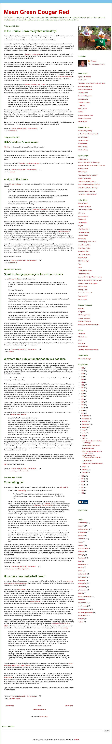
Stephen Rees (83, 235)
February (85, 469)
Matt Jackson (82, 172)
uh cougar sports (14, 698)
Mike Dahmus (82, 147)
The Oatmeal (82, 337)
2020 (82, 385)
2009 (82, 476)
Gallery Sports (83, 159)
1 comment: (32, 566)
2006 (82, 484)
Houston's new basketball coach (24, 576)
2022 (82, 379)
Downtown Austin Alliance (40, 209)
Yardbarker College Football (87, 194)
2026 (82, 368)
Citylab (80, 226)
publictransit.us (83, 216)
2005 (82, 487)
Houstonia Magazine (85, 96)
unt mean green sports (85, 612)
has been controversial (32, 54)
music (80, 571)
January (85, 472)
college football (83, 529)
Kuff (5, 464)
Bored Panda (82, 299)
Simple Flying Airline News (87, 242)
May (84, 435)
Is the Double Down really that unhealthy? (30, 31)
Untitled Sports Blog (84, 178)
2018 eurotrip (82, 523)
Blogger (76, 739)
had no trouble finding (65, 76)
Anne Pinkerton (83, 137)
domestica (81, 539)
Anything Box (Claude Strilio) (87, 283)
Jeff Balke (81, 105)
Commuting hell (14, 482)
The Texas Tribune (84, 254)
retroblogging (82, 606)
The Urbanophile (83, 232)
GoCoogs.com (83, 168)
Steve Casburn (83, 140)
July (83, 430)
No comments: (33, 128)
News (85, 89)
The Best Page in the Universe (88, 349)
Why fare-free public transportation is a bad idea (35, 358)
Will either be (8, 147)
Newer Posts (10, 706)
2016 (82, 396)
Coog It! (81, 308)
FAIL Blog (81, 343)
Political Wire (82, 258)
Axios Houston (83, 93)
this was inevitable (15, 184)
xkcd (79, 340)
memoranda (82, 564)
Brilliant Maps (82, 286)
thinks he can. (8, 677)
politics (80, 593)
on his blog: (64, 628)
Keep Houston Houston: (19, 414)
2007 (82, 481)
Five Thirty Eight (83, 261)
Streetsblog (82, 219)
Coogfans (81, 312)
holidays (81, 555)
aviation (11, 351)
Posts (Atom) (43, 716)
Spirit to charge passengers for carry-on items (33, 274)
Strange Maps (82, 290)
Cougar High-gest (84, 318)
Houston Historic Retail (85, 115)
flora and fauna (83, 548)
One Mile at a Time (84, 245)
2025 (82, 371)
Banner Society (86, 191)
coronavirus (82, 532)
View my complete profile (96, 64)
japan (80, 561)
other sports (82, 583)
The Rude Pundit (83, 274)
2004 (82, 490)
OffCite (80, 112)
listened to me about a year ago (29, 163)
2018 (82, 391)
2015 (82, 399)
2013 (82, 405)
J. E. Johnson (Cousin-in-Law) (88, 134)
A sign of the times (16, 179)
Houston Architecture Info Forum (88, 324)
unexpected (22, 589)
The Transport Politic (85, 210)
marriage (47, 503)
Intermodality (82, 121)
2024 (82, 374)
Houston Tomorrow (84, 118)
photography (82, 590)
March (84, 467)
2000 (82, 493)
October (85, 421)
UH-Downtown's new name (21, 142)
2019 (82, 388)
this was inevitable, (15, 279)
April (84, 438)
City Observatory (83, 229)
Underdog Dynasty (87, 188)
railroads (81, 599)
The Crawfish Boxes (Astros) (87, 175)
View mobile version (39, 709)
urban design (82, 615)
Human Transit (83, 203)
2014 (82, 402)
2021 (82, 382)
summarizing (22, 490)
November (86, 418)
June (84, 433)
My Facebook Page (84, 359)
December (86, 416)
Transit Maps (82, 222)
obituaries (81, 580)
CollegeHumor (83, 346)
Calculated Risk (83, 251)
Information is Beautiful (85, 293)
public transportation (22, 471)
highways (12, 569)
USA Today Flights (84, 248)
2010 (82, 413)
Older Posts (69, 706)
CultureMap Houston (85, 86)
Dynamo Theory (86, 181)
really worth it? (63, 487)
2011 (82, 410)
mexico (80, 567)
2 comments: (32, 349)
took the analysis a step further (35, 84)
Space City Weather (84, 77)
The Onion (81, 333)
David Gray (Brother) (85, 131)
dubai (80, 542)
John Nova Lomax (84, 102)
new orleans (82, 577)
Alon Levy (81, 213)
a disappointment (35, 601)
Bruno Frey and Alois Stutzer (43, 505)
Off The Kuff (82, 80)
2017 (82, 393)
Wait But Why (82, 296)
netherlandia (82, 574)
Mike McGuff (82, 109)
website (80, 622)
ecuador (81, 545)
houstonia (12, 172)
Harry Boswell (82, 143)
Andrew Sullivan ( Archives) (90, 280)
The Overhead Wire (84, 206)
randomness (13, 131)
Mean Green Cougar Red (36, 12)
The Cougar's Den (84, 315)
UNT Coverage (91, 165)
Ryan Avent (82, 238)
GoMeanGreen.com (84, 321)
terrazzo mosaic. (64, 231)
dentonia (81, 535)
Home (40, 706)
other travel (82, 587)
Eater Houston (83, 99)
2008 (82, 479)
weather (81, 619)
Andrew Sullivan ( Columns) (90, 277)
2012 (82, 408)
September (86, 424)
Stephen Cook (83, 150)
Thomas (93, 61)
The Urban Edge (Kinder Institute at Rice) (91, 83)
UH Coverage (89, 162)
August (84, 427)
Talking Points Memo (85, 270)
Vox (79, 264)
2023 (82, 376)
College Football (89, 184)
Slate (80, 267)
